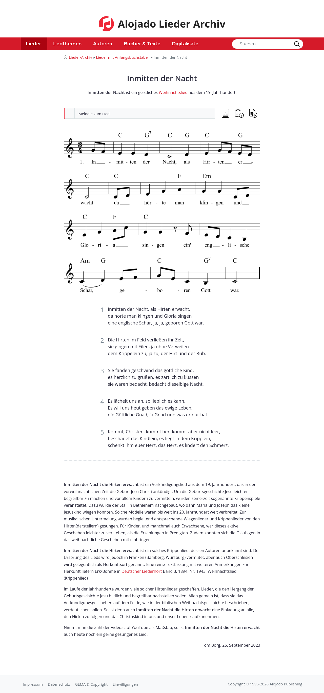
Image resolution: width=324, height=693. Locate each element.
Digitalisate (185, 44)
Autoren (102, 44)
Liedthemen (67, 44)
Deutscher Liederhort (142, 571)
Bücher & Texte (142, 44)
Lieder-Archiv (80, 57)
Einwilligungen (125, 684)
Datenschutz (59, 684)
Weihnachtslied (173, 92)
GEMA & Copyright (91, 684)
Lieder (33, 44)
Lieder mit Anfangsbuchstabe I (123, 57)
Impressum (33, 684)
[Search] (267, 44)
